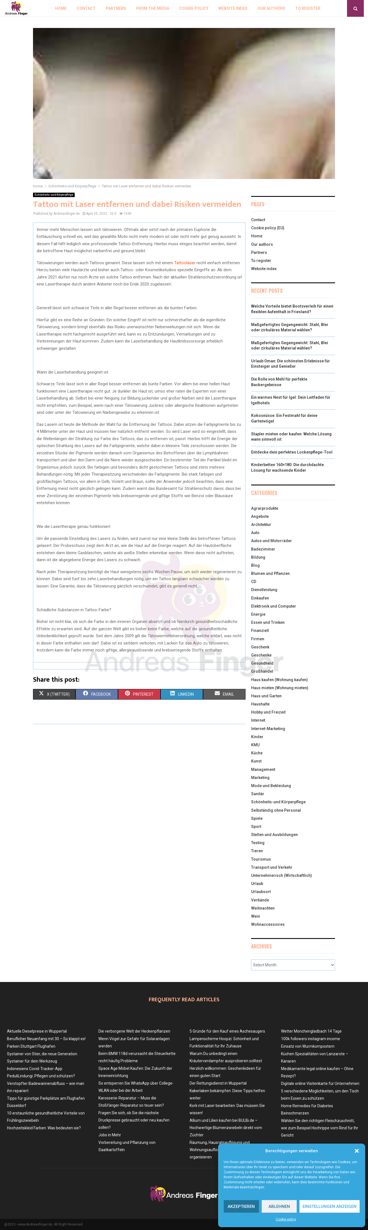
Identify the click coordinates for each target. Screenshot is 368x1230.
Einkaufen (260, 598)
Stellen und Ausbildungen (274, 834)
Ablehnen (279, 1206)
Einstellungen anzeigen (330, 1206)
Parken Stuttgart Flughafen (31, 1046)
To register (307, 8)
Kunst (256, 761)
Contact (86, 8)
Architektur (261, 524)
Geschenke (261, 655)
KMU (255, 745)
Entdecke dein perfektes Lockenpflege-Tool (291, 452)
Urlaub (257, 883)
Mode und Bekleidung (271, 785)
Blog (255, 565)
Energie (258, 614)
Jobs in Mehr (109, 1135)
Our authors (271, 8)
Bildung (258, 557)
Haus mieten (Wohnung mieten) (279, 688)
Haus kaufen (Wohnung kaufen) (279, 679)
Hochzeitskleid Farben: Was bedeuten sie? (44, 1128)
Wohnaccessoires (268, 924)
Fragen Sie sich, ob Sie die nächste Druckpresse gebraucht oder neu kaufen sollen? (133, 1120)
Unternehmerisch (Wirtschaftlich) (281, 875)
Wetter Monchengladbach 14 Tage (311, 1031)
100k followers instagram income (310, 1039)
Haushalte (260, 704)
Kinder (257, 737)
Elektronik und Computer (273, 606)
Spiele (257, 818)
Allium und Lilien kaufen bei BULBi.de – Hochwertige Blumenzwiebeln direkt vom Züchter (226, 1127)
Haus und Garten (266, 696)
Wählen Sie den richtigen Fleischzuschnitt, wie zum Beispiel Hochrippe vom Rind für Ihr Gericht (319, 1127)
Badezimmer (263, 549)
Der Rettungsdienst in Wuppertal (218, 1083)
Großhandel (262, 671)
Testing (258, 843)
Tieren (257, 851)
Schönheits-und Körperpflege (53, 194)
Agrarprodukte (264, 508)
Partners (116, 8)
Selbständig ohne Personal (276, 810)
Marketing (260, 777)
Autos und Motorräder (271, 541)
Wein (255, 916)
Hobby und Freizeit (268, 712)
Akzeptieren (241, 1206)
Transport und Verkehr (271, 867)
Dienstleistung (264, 589)
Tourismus (261, 859)
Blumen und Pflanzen (270, 573)
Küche (257, 753)
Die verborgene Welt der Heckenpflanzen (134, 1031)
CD (253, 581)
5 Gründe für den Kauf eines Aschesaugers (227, 1031)
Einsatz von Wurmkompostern (307, 1046)
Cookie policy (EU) (267, 228)
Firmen (257, 639)
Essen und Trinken (268, 622)
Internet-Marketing (268, 728)
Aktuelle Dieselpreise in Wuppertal (37, 1031)
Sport (256, 826)
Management (263, 769)
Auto (255, 532)
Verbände (260, 900)
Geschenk (260, 647)
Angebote (260, 516)
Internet (258, 720)
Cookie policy (286, 1219)
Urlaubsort (261, 891)
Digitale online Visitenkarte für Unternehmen (320, 1083)
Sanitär (257, 794)
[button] (357, 1151)
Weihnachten (263, 908)
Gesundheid (262, 663)
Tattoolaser (184, 262)
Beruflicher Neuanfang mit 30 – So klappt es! (46, 1039)
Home (61, 8)
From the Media (152, 8)
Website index (232, 8)
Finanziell (260, 630)
